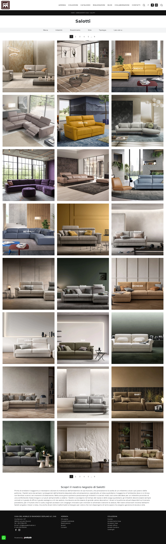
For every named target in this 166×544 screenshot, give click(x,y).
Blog (110, 5)
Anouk (83, 449)
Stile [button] (89, 30)
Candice (137, 68)
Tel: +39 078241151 (20, 523)
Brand (63, 525)
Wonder (137, 286)
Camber (28, 286)
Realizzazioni (99, 5)
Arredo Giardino (113, 527)
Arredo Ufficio (112, 525)
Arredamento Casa (82, 13)
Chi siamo (64, 519)
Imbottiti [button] (58, 30)
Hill (137, 449)
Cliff (28, 394)
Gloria (83, 177)
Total (28, 449)
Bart (137, 394)
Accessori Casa (113, 523)
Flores (137, 340)
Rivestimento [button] (75, 30)
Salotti (92, 13)
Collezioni (73, 5)
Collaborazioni (122, 5)
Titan (83, 286)
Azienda (62, 5)
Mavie (28, 177)
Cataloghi (85, 5)
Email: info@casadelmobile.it (24, 525)
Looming (137, 123)
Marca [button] (45, 30)
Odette (83, 123)
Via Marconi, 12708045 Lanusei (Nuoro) (22, 520)
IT (148, 5)
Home (73, 13)
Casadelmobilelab (67, 521)
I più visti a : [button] (118, 30)
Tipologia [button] (102, 30)
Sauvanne (83, 68)
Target (83, 231)
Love (28, 68)
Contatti (136, 5)
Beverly (28, 231)
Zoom (137, 231)
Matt (28, 123)
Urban (28, 340)
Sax (83, 340)
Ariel (83, 394)
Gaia (137, 177)
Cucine (110, 519)
